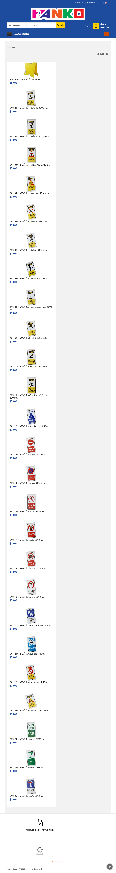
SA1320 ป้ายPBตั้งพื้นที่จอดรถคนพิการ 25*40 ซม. (31, 625)
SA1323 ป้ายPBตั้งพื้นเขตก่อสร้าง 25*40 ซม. (29, 711)
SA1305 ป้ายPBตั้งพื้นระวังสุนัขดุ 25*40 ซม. (29, 222)
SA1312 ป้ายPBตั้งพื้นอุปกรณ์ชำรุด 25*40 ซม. (30, 426)
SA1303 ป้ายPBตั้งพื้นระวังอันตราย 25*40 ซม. (30, 165)
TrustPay (92, 830)
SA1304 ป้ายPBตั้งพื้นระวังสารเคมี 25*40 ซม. (29, 193)
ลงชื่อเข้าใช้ (79, 3)
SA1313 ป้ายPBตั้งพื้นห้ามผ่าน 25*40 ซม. (27, 455)
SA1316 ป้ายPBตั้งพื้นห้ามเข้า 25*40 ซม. (27, 511)
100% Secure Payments (24, 830)
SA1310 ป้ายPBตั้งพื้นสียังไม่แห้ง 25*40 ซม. (28, 367)
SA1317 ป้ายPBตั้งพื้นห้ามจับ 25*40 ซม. (27, 540)
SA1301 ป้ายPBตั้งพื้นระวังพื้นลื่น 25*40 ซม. (29, 108)
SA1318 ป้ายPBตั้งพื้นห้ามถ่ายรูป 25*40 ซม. (29, 568)
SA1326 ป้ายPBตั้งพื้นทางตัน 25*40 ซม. (27, 796)
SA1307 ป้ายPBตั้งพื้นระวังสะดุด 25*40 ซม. (28, 278)
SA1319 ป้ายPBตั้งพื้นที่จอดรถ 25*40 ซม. (27, 597)
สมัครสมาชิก (91, 3)
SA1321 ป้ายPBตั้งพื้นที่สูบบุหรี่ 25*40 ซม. (28, 654)
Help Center (58, 830)
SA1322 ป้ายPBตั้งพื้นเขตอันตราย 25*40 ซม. (29, 682)
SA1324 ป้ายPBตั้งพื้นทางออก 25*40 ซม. (27, 739)
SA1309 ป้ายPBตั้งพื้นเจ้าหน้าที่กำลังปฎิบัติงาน (30, 338)
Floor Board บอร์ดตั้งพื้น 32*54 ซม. (25, 79)
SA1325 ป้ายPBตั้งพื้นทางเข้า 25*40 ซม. (27, 767)
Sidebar (13, 48)
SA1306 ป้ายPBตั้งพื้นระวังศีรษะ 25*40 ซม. (28, 250)
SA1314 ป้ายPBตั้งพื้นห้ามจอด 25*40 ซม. (27, 483)
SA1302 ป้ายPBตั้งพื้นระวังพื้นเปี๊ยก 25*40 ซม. (29, 136)
